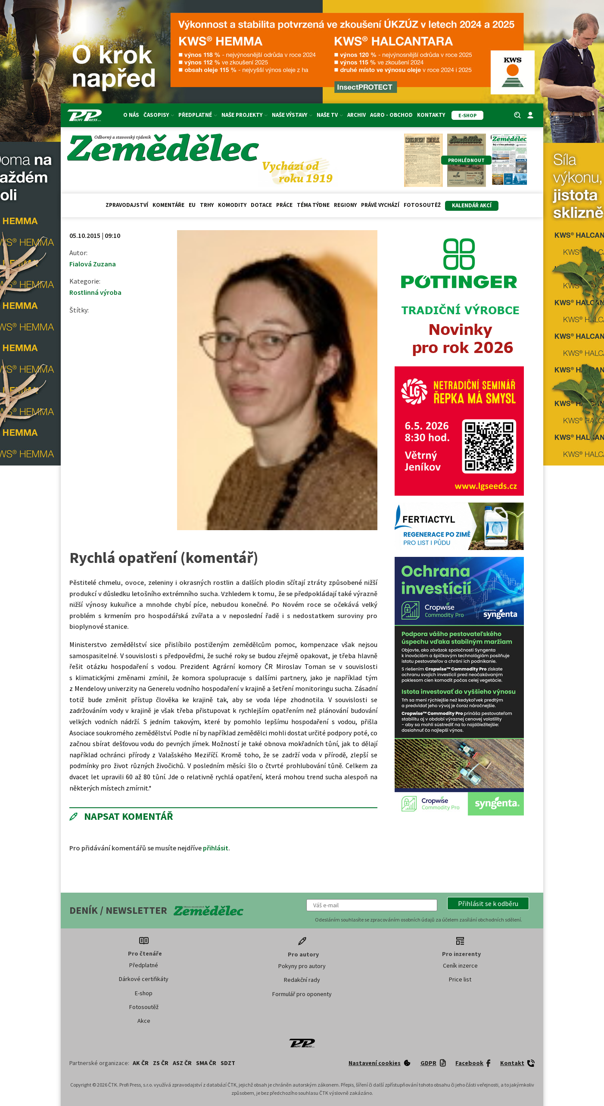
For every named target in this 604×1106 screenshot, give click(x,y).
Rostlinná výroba (95, 292)
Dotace (261, 205)
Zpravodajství (127, 205)
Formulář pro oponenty (302, 994)
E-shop (144, 993)
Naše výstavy (292, 115)
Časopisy (158, 115)
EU (192, 205)
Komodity (232, 205)
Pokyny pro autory (302, 966)
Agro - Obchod (391, 115)
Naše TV (330, 115)
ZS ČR (160, 1063)
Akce (143, 1021)
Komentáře (168, 205)
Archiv (356, 115)
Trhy (207, 205)
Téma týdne (313, 205)
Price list (460, 979)
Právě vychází (380, 205)
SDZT (228, 1063)
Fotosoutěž (422, 205)
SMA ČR (206, 1063)
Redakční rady (302, 980)
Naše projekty (244, 115)
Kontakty (431, 115)
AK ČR (141, 1063)
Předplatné (197, 115)
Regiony (345, 205)
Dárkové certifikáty (143, 979)
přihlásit (215, 848)
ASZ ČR (182, 1063)
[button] (488, 903)
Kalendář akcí (472, 205)
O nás (131, 115)
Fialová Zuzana (92, 263)
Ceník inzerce (460, 965)
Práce (284, 205)
